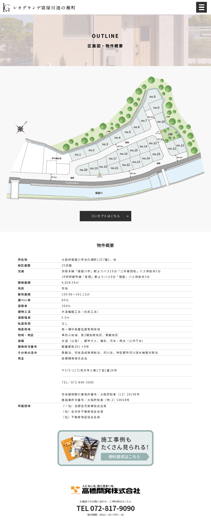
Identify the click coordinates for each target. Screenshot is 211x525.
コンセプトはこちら (105, 216)
